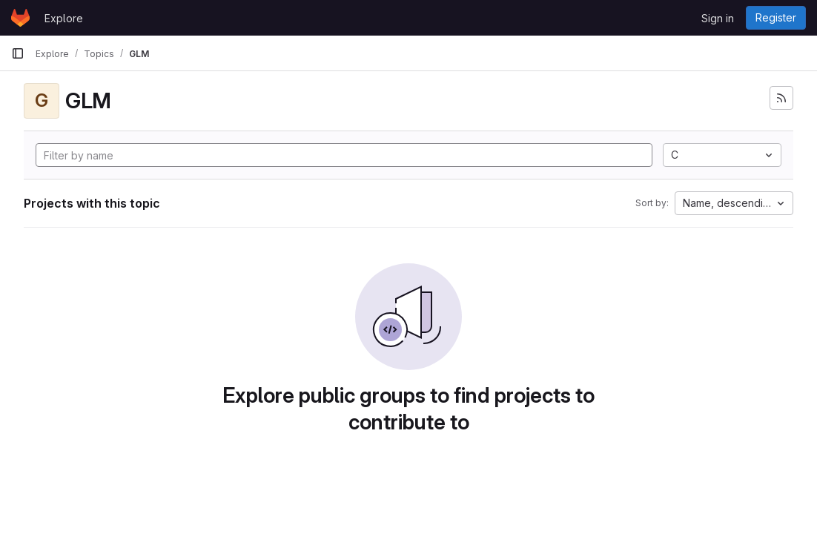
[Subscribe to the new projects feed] (781, 98)
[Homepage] (20, 18)
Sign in (717, 18)
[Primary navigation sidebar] (18, 53)
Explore (63, 18)
